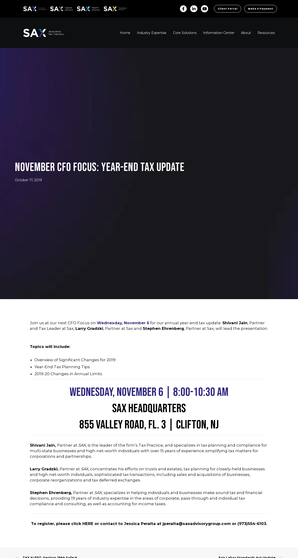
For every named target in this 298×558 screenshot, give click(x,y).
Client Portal (227, 8)
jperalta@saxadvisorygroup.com (197, 523)
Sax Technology (112, 9)
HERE (87, 523)
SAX (26, 8)
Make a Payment (260, 8)
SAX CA (55, 8)
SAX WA (82, 8)
